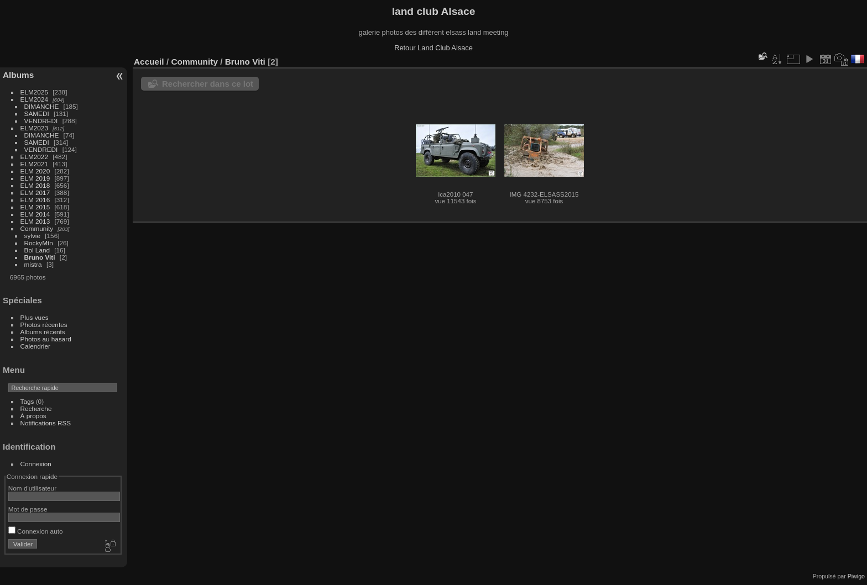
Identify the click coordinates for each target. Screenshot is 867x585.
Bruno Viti (39, 257)
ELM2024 (34, 99)
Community (37, 228)
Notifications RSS (45, 422)
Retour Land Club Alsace (433, 48)
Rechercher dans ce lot (207, 83)
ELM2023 (34, 127)
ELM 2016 (35, 199)
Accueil (149, 61)
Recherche (36, 408)
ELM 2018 (35, 185)
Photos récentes (43, 324)
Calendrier (35, 346)
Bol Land (37, 250)
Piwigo (856, 576)
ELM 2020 (35, 171)
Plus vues (34, 317)
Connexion (35, 463)
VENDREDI (41, 120)
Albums (18, 75)
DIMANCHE (41, 106)
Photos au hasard (45, 338)
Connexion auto (35, 531)
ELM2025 (34, 92)
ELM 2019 (35, 178)
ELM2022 (34, 156)
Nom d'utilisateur (32, 488)
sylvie (32, 235)
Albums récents (42, 331)
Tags (27, 401)
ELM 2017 (35, 192)
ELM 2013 (35, 221)
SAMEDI (36, 113)
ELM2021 (34, 163)
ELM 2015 (35, 206)
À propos (33, 415)
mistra (33, 264)
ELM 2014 (35, 214)
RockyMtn (38, 242)
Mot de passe (28, 509)
